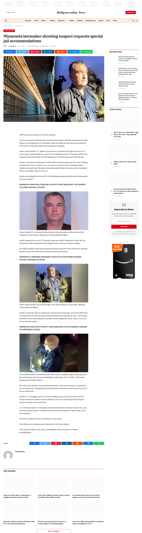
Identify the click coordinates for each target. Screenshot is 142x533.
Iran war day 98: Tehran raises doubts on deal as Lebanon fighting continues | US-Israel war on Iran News (128, 97)
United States (9, 30)
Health (71, 20)
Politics (52, 20)
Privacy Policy (125, 234)
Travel (115, 20)
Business (61, 20)
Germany (28, 20)
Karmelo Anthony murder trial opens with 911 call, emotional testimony (18, 522)
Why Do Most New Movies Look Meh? (125, 163)
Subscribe (130, 12)
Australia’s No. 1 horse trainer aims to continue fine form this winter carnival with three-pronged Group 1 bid (128, 71)
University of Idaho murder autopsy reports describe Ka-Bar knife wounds (54, 496)
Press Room (12, 46)
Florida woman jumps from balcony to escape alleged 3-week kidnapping (52, 522)
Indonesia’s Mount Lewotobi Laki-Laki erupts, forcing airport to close (127, 84)
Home (36, 20)
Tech (108, 20)
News (43, 20)
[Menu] (6, 20)
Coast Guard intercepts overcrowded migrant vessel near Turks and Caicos (86, 496)
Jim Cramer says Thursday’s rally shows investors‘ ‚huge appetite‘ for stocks (126, 134)
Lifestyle (80, 20)
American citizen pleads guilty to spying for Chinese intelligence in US (88, 522)
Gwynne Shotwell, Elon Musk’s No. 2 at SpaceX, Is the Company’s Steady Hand (126, 191)
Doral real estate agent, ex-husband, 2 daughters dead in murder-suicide (17, 496)
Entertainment (90, 20)
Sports (101, 20)
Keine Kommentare (32, 46)
